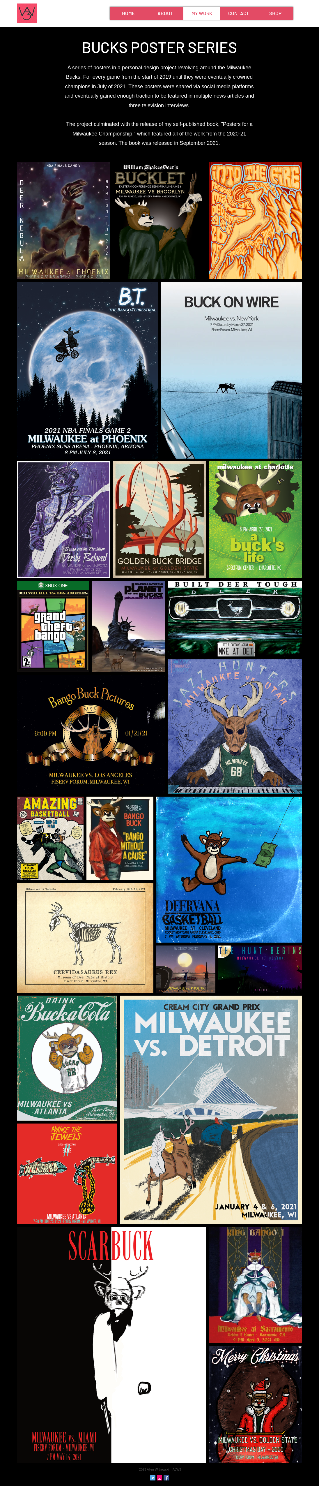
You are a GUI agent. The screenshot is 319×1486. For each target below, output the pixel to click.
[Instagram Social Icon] (159, 1477)
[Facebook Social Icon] (166, 1477)
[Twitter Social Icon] (152, 1477)
